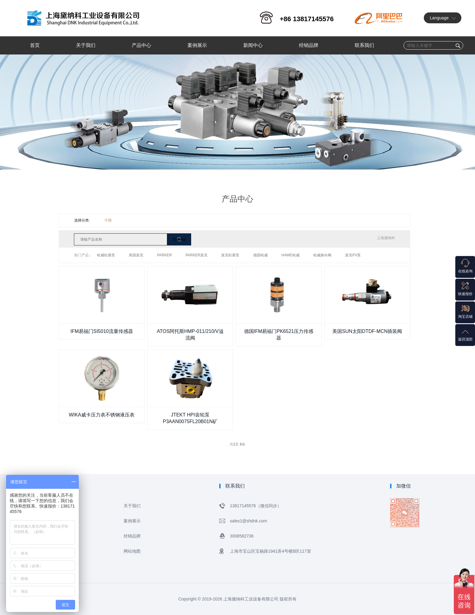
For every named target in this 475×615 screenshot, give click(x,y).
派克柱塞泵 (230, 255)
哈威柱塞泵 (106, 255)
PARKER (164, 255)
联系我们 (64, 551)
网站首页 (64, 505)
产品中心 (64, 520)
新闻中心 (64, 536)
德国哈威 (260, 255)
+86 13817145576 (307, 19)
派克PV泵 (353, 255)
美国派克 (136, 255)
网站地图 (132, 551)
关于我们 (132, 505)
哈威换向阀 (322, 255)
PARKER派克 (197, 255)
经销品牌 (132, 536)
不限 (108, 220)
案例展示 (132, 520)
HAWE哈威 (290, 255)
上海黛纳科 (386, 238)
